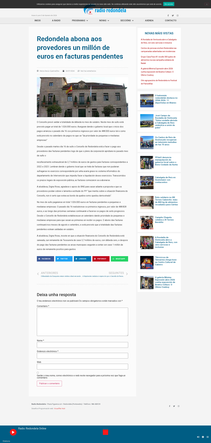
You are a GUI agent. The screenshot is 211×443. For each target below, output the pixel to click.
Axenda (149, 20)
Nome (40, 341)
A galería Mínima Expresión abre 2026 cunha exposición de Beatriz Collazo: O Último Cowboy (157, 72)
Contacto (170, 20)
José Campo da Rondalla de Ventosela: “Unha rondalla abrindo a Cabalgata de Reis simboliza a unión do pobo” (166, 121)
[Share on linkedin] (82, 259)
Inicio (38, 20)
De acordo (169, 4)
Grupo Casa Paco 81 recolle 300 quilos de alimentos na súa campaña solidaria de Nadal (158, 60)
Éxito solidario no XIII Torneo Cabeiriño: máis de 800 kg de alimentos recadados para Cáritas (166, 201)
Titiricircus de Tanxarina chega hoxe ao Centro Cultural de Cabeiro (166, 261)
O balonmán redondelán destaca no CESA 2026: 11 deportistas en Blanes (166, 99)
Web (39, 362)
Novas (104, 20)
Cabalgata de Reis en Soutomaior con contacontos (165, 179)
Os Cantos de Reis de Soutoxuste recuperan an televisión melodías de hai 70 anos (166, 141)
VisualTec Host (59, 408)
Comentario (43, 306)
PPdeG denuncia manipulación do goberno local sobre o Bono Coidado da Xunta (166, 161)
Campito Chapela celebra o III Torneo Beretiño (164, 219)
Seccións (126, 20)
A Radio (56, 20)
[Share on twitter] (64, 259)
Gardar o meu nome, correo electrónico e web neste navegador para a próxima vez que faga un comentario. (81, 377)
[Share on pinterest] (101, 259)
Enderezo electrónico (47, 351)
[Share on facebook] (45, 259)
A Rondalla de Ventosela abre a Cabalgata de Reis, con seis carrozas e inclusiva (166, 242)
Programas (80, 20)
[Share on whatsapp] (119, 259)
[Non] (206, 4)
